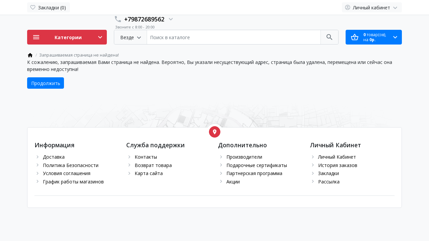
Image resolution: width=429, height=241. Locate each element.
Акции (233, 181)
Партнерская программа (254, 173)
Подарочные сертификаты (256, 165)
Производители (244, 157)
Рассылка (329, 181)
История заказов (337, 165)
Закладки (328, 173)
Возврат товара (153, 165)
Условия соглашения (66, 173)
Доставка (54, 157)
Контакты (146, 157)
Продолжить (45, 83)
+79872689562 (144, 19)
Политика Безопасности (70, 165)
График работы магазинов (73, 181)
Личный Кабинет (337, 157)
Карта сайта (149, 173)
